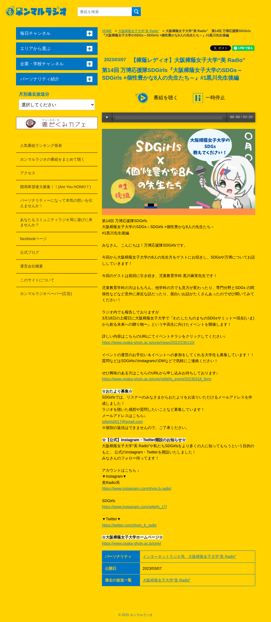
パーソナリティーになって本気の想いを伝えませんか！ (56, 203)
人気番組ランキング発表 (41, 145)
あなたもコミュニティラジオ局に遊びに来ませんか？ (56, 222)
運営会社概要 (31, 266)
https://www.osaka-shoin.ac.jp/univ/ (131, 543)
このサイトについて (37, 280)
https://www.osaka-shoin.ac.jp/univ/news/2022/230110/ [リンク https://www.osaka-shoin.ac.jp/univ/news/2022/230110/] (148, 342)
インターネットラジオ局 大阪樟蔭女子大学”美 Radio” (189, 556)
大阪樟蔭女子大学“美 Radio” (138, 31)
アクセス (27, 173)
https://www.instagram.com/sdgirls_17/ (134, 507)
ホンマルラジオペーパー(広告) (46, 293)
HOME (107, 31)
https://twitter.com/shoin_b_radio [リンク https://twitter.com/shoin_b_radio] (129, 525)
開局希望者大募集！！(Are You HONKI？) (55, 187)
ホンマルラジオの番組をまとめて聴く (52, 159)
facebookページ (33, 239)
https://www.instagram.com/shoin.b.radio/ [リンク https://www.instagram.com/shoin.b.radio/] (136, 488)
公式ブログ (29, 252)
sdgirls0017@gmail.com (122, 421)
